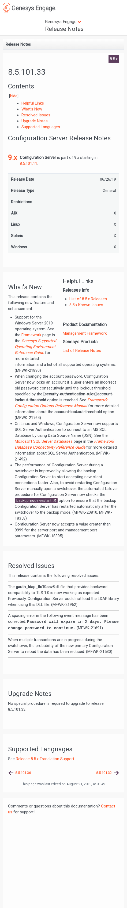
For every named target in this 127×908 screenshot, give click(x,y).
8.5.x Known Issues (86, 304)
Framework (31, 335)
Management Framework (85, 333)
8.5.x (114, 58)
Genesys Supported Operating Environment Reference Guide (35, 346)
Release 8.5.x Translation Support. (45, 758)
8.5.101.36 (23, 773)
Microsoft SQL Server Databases (44, 441)
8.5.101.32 (104, 773)
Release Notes (64, 29)
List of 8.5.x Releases (88, 298)
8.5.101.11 (28, 163)
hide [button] (13, 96)
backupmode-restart (33, 500)
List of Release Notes (82, 350)
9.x (12, 157)
